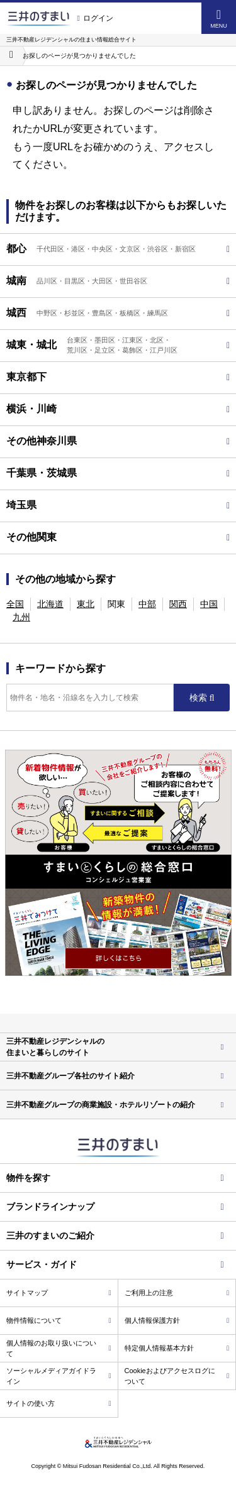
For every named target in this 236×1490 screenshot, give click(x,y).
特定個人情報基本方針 (177, 1348)
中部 (147, 604)
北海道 (50, 604)
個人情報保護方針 (177, 1320)
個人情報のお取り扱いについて (58, 1348)
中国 (209, 604)
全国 (15, 604)
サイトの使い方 (58, 1403)
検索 (199, 698)
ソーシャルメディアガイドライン (58, 1376)
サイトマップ (58, 1292)
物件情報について (58, 1320)
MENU (218, 18)
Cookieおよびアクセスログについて (177, 1376)
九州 (21, 617)
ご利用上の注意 (177, 1292)
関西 (178, 604)
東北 (85, 604)
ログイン (95, 18)
